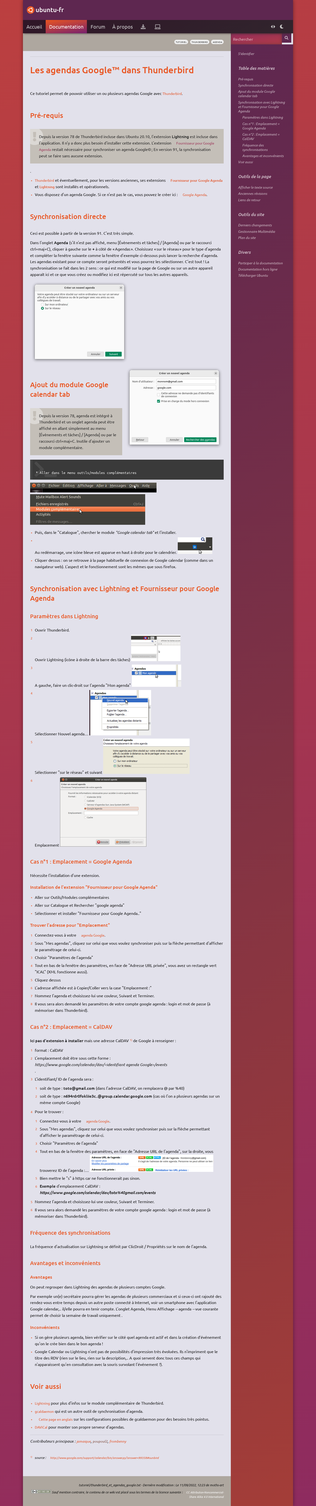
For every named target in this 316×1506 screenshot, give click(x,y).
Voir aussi (243, 176)
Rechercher (285, 38)
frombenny (124, 1441)
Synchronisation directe (253, 87)
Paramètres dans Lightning (260, 124)
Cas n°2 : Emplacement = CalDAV (259, 147)
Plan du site (245, 256)
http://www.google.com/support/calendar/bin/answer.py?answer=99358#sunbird (115, 1457)
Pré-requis (243, 80)
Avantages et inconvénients (261, 169)
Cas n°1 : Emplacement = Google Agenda (259, 134)
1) (133, 1040)
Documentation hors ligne (256, 290)
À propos (124, 26)
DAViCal (44, 1426)
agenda (214, 42)
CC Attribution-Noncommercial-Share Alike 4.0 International (190, 1494)
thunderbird (193, 42)
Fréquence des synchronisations (253, 159)
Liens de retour (247, 216)
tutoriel (170, 42)
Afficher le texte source (253, 202)
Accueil (36, 26)
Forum (99, 26)
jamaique (86, 1441)
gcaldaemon (47, 1411)
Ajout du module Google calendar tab (254, 97)
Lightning (64, 186)
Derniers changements (253, 242)
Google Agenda (199, 194)
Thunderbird (175, 93)
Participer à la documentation (258, 283)
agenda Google (97, 934)
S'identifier (244, 54)
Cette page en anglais (60, 1418)
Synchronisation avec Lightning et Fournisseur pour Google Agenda (259, 112)
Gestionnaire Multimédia (254, 249)
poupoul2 (104, 1441)
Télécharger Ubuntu (251, 297)
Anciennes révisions (250, 209)
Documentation (68, 26)
